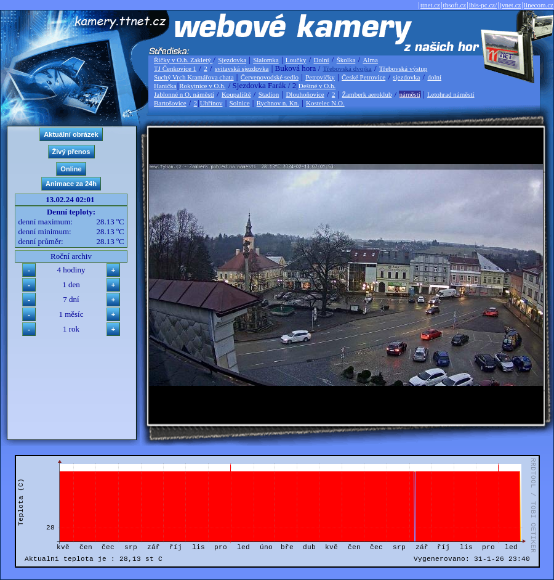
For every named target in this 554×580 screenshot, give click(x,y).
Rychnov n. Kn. (278, 103)
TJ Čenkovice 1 (175, 68)
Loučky (296, 59)
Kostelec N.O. (325, 103)
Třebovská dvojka (347, 68)
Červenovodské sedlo (270, 77)
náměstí (409, 94)
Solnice (240, 103)
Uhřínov (211, 103)
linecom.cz (538, 5)
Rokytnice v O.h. (202, 85)
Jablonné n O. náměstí (184, 94)
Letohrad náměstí (451, 94)
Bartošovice (170, 103)
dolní (434, 77)
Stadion (269, 94)
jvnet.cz (510, 5)
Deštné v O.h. (317, 85)
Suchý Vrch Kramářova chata (194, 77)
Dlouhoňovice (305, 94)
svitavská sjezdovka (242, 68)
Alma (370, 59)
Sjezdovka (232, 59)
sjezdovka (406, 77)
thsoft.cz (455, 5)
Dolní (321, 59)
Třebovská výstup (403, 68)
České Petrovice (363, 77)
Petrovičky (320, 77)
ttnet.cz (430, 5)
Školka (346, 59)
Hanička (165, 85)
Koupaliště (236, 94)
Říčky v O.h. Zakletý (183, 59)
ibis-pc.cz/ (483, 5)
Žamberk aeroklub (366, 94)
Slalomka (266, 59)
